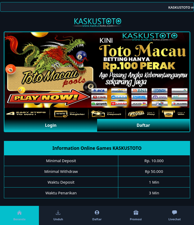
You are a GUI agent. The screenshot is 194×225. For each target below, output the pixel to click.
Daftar (143, 125)
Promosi (136, 215)
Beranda (19, 215)
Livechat (174, 215)
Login (50, 125)
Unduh (58, 215)
